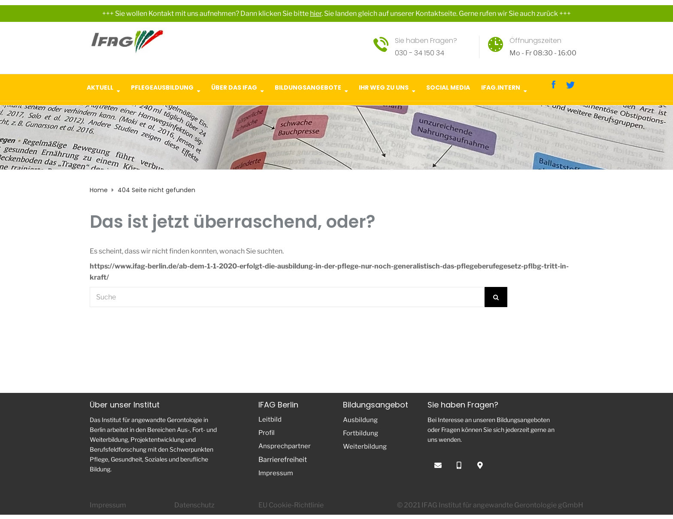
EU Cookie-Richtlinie (291, 505)
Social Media (448, 86)
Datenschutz (194, 505)
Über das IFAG (234, 86)
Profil (266, 433)
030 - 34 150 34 (419, 53)
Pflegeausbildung (162, 86)
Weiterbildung (365, 446)
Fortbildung (360, 433)
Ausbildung (360, 420)
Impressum (275, 473)
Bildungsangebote (308, 86)
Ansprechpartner (284, 446)
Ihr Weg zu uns (384, 86)
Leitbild (270, 419)
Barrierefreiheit (282, 460)
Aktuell (100, 86)
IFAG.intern (500, 86)
